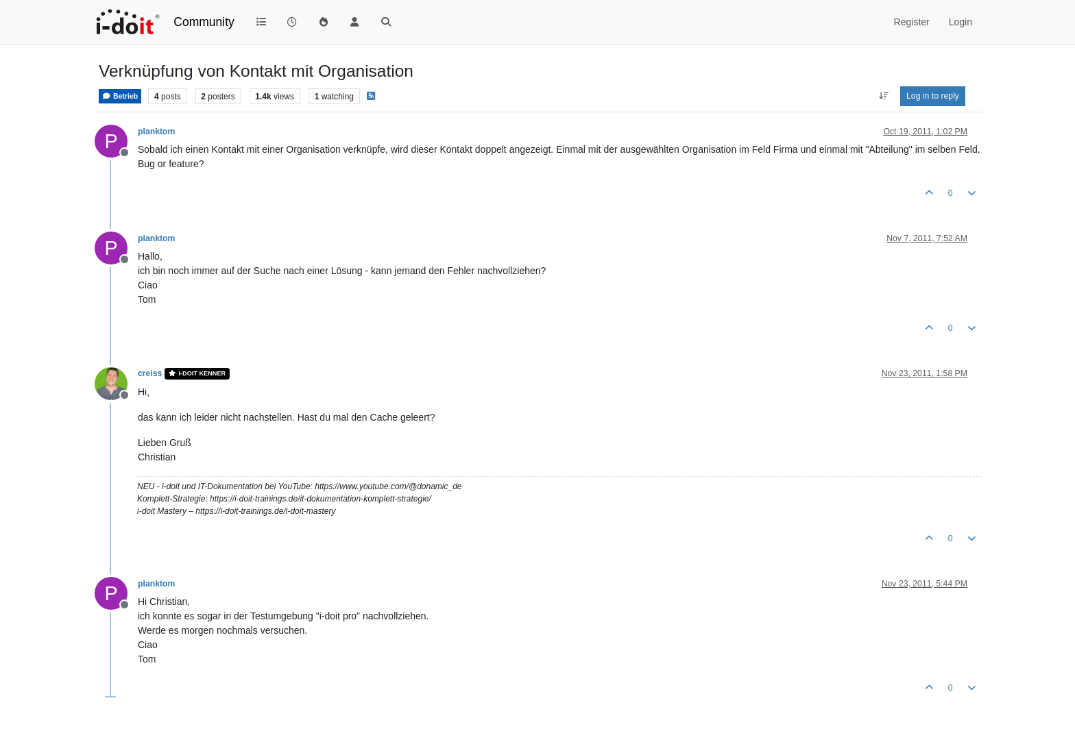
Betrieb (120, 96)
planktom (156, 131)
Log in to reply (932, 96)
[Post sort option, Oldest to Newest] (883, 96)
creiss (150, 373)
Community (203, 22)
